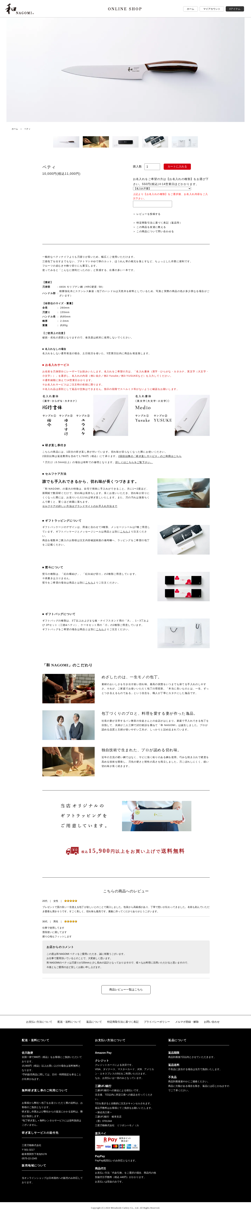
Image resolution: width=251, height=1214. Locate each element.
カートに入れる (177, 166)
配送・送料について (66, 1021)
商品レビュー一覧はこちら (126, 989)
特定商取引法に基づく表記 (123, 1021)
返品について (92, 1021)
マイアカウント (211, 9)
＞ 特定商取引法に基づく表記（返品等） (157, 222)
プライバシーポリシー (159, 1021)
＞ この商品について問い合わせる (153, 231)
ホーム (190, 9)
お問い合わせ (216, 1021)
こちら (124, 531)
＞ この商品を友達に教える (149, 227)
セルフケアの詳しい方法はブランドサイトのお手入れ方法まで (79, 506)
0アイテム (234, 9)
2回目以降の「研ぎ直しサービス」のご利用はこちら (150, 456)
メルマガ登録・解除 (190, 1021)
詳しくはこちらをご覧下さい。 (134, 462)
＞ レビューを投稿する (147, 214)
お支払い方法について (35, 1021)
